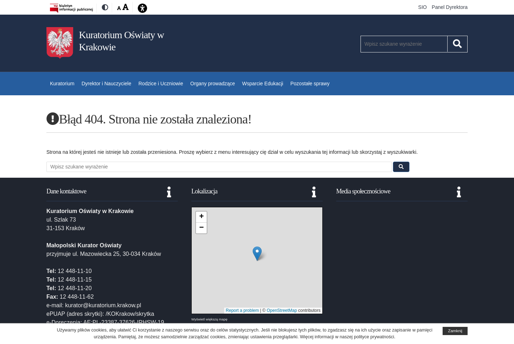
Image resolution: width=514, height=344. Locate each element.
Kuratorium (62, 83)
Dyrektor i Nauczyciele (106, 83)
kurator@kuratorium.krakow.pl (103, 305)
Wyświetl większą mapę (209, 319)
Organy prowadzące (212, 83)
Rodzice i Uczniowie (160, 83)
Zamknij (455, 331)
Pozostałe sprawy (309, 83)
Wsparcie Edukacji (262, 83)
